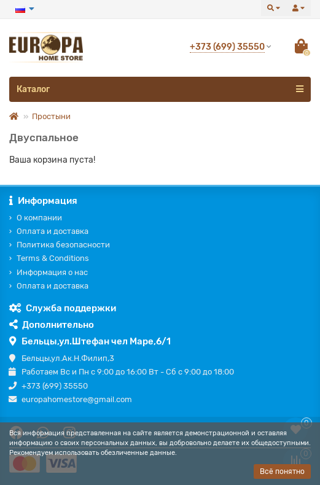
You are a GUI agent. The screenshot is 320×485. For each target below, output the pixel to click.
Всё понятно (282, 471)
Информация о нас (52, 272)
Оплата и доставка (52, 231)
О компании (39, 217)
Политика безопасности (63, 244)
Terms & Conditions (53, 258)
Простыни (51, 116)
